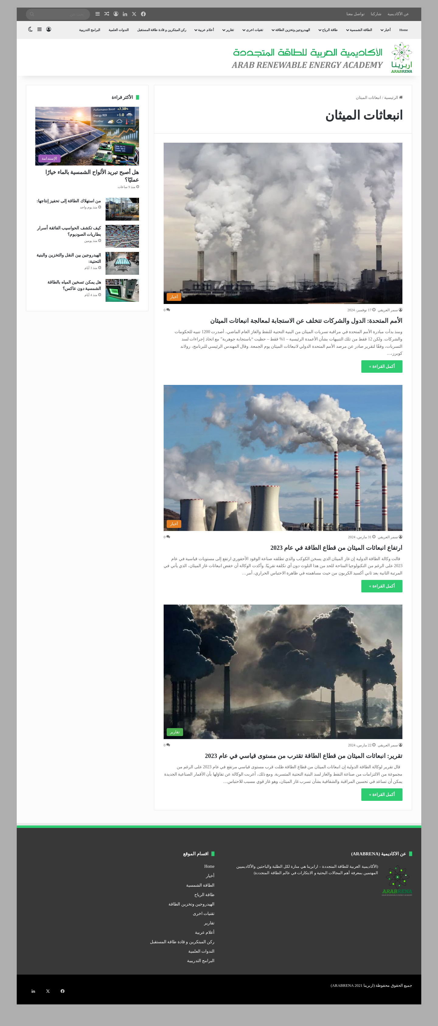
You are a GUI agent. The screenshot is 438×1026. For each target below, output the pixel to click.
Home (403, 30)
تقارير (230, 30)
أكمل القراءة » (382, 377)
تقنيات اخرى (254, 30)
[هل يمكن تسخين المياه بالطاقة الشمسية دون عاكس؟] (122, 290)
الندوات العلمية (119, 30)
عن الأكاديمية (398, 14)
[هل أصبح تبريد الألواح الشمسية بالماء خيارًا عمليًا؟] (87, 136)
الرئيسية (393, 97)
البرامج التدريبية (89, 30)
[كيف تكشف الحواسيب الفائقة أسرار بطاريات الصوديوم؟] (122, 236)
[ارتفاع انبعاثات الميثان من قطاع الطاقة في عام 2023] (283, 469)
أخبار (387, 30)
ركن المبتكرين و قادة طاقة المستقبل (161, 30)
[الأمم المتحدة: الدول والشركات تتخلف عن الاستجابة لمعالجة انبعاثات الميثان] (283, 223)
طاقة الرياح (330, 30)
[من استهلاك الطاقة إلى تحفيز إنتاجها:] (122, 209)
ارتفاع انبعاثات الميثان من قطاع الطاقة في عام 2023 (305, 558)
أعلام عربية (206, 30)
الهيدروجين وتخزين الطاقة (292, 30)
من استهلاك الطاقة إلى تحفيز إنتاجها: (68, 201)
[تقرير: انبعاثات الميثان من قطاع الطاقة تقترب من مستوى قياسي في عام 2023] (283, 683)
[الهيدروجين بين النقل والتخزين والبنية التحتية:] (122, 263)
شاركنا (376, 14)
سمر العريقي (388, 310)
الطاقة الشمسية (361, 30)
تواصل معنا (355, 14)
